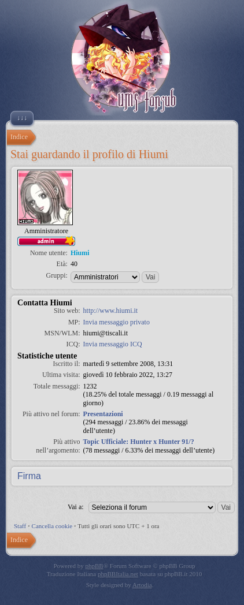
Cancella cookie (52, 525)
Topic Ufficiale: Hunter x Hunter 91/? (138, 442)
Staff (20, 525)
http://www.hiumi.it (110, 311)
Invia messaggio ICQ (112, 344)
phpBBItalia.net (118, 573)
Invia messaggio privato (116, 322)
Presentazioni (103, 414)
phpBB (94, 565)
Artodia (142, 584)
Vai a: (76, 507)
